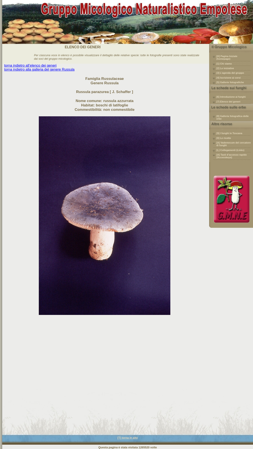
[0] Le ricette (223, 138)
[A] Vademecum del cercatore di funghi (233, 144)
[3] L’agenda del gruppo (230, 73)
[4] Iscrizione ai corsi (228, 77)
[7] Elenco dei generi (228, 101)
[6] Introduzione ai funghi (231, 96)
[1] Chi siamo (224, 63)
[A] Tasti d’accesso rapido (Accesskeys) (231, 156)
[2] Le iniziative (225, 68)
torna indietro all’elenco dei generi (30, 65)
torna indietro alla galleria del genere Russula (39, 69)
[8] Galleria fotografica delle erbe (232, 117)
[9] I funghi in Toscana (229, 133)
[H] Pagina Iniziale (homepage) (226, 57)
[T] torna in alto (127, 437)
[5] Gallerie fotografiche (230, 82)
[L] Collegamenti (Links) (230, 150)
